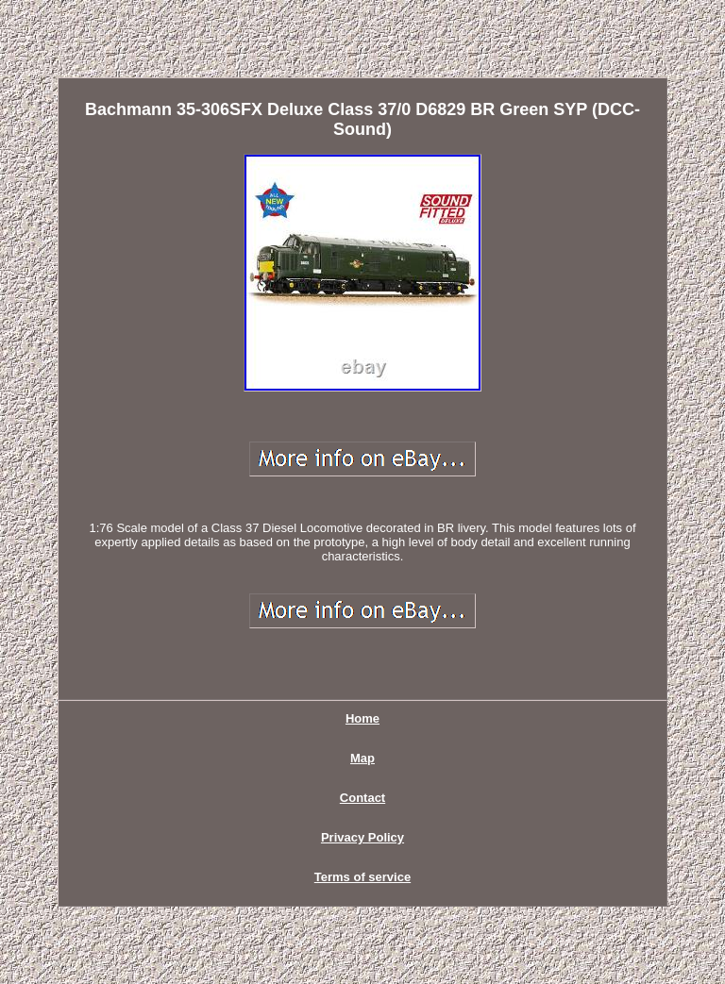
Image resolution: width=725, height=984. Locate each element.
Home (362, 718)
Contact (362, 798)
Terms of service (362, 877)
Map (362, 758)
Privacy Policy (362, 837)
